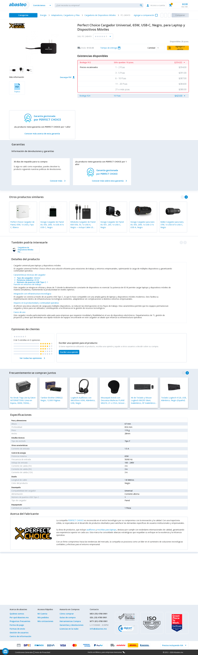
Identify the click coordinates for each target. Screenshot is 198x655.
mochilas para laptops (106, 529)
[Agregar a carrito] (178, 48)
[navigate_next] (186, 197)
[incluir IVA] (172, 645)
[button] (42, 5)
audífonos (90, 529)
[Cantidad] (160, 48)
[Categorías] (23, 15)
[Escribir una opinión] (69, 352)
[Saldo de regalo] (13, 651)
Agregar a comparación (144, 15)
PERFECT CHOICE (76, 520)
